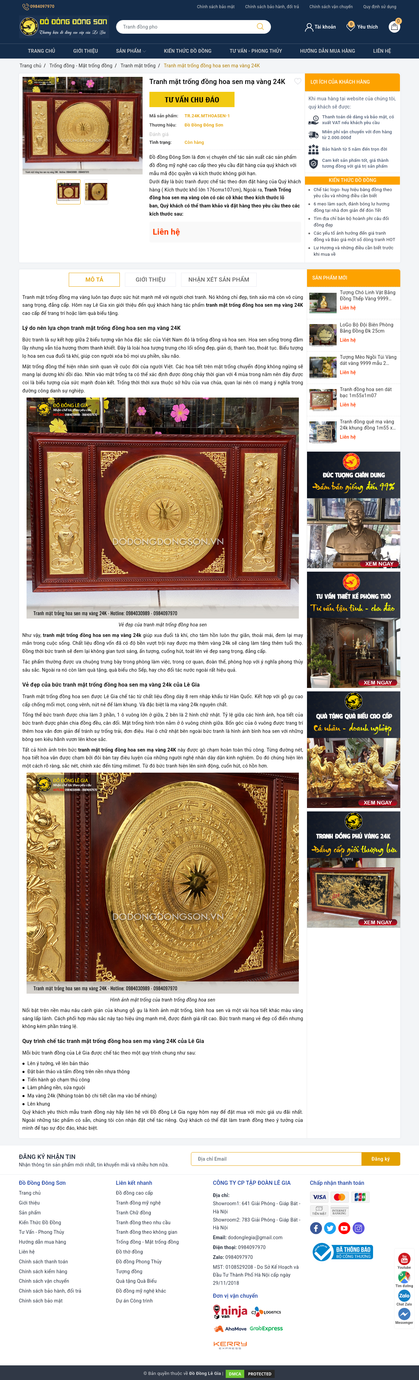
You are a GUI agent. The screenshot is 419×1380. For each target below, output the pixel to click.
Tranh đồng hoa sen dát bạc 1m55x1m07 (366, 392)
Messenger (404, 1316)
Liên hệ (382, 51)
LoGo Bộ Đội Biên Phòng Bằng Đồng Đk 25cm (366, 328)
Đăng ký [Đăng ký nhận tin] (381, 1159)
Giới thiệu (85, 51)
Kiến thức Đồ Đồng (352, 180)
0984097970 (38, 6)
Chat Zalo (404, 1298)
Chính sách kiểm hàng (43, 1271)
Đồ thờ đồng (129, 1252)
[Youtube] (344, 1228)
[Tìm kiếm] (260, 27)
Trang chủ (41, 51)
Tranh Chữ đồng (133, 1212)
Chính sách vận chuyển (331, 6)
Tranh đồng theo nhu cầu (143, 1222)
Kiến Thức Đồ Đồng (188, 51)
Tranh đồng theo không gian (146, 1232)
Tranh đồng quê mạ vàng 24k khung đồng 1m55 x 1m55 (367, 425)
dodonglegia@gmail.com (255, 1237)
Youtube (404, 1261)
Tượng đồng (129, 1271)
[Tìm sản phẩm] (183, 27)
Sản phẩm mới (330, 278)
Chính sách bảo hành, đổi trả (272, 6)
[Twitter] (330, 1228)
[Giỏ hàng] (394, 27)
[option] (82, 125)
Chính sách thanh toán (43, 1261)
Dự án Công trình (134, 1300)
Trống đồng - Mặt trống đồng (147, 1242)
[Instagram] (359, 1228)
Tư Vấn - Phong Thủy (256, 51)
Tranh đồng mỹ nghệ (138, 1203)
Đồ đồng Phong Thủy (139, 1261)
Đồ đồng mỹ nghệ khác (141, 1291)
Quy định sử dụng (379, 6)
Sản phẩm (131, 51)
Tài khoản (320, 27)
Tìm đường (404, 1279)
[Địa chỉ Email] (276, 1159)
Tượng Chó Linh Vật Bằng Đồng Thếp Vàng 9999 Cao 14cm (368, 296)
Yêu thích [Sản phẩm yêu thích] (362, 27)
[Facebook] (316, 1228)
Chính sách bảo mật (216, 6)
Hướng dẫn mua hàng (327, 51)
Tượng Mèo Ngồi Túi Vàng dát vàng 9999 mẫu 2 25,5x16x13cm (368, 360)
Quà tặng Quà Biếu (136, 1281)
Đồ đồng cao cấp (134, 1193)
